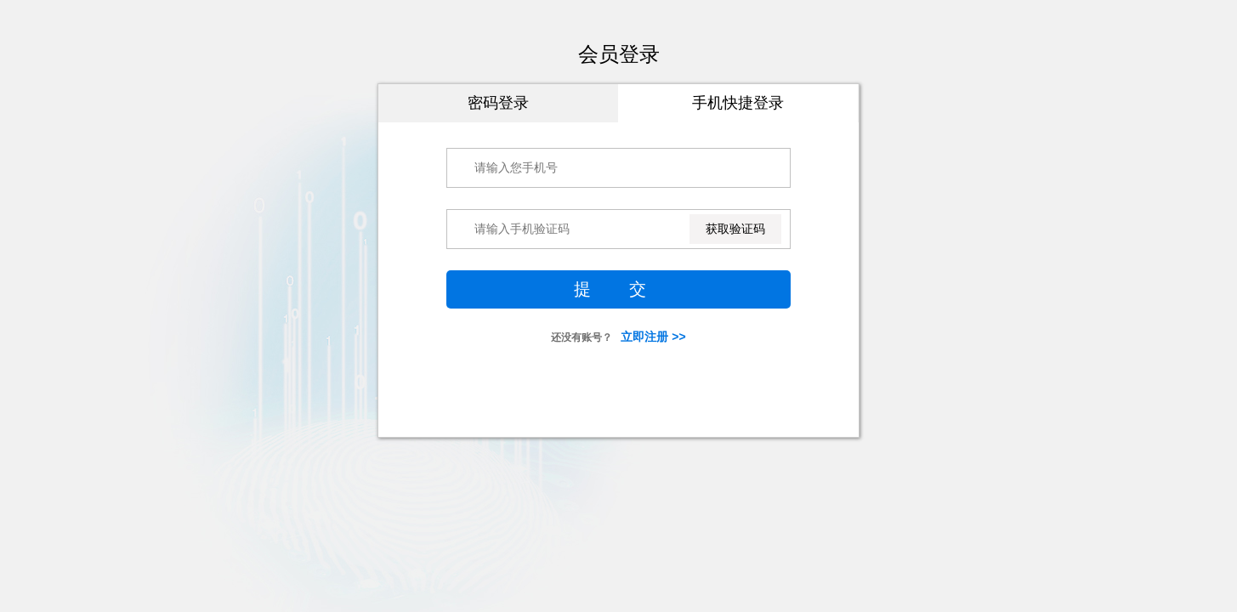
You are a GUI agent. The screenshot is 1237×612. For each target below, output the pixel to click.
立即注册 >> (653, 336)
